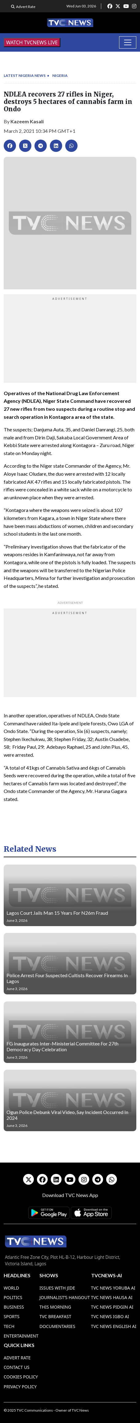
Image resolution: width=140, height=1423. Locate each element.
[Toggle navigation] (127, 42)
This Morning (55, 1307)
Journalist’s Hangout (64, 1297)
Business (14, 1307)
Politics (13, 1297)
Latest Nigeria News (25, 75)
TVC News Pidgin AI (112, 1307)
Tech (9, 1326)
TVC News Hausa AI (112, 1297)
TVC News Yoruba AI (113, 1288)
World (11, 1288)
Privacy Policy (20, 1386)
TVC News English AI (113, 1326)
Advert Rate (25, 6)
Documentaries (57, 1326)
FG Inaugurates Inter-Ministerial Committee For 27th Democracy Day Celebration (62, 1046)
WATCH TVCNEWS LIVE (32, 42)
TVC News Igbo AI (110, 1316)
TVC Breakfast (55, 1316)
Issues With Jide (57, 1288)
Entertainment (21, 1336)
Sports (11, 1316)
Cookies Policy (21, 1377)
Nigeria (60, 75)
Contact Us (17, 1367)
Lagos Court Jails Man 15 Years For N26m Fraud (57, 913)
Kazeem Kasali (27, 121)
